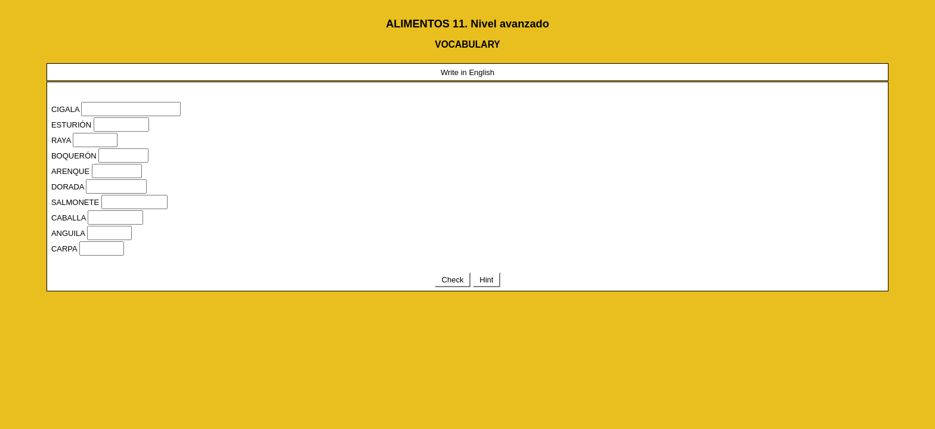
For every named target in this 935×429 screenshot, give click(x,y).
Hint (487, 279)
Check (452, 279)
